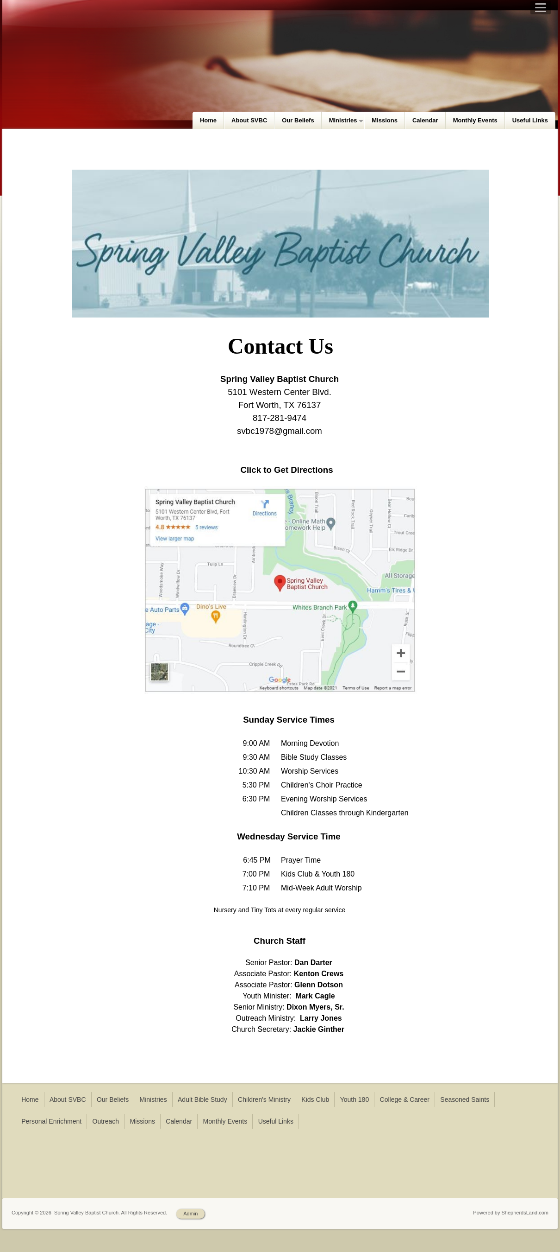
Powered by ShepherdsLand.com (510, 1212)
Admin (190, 1213)
